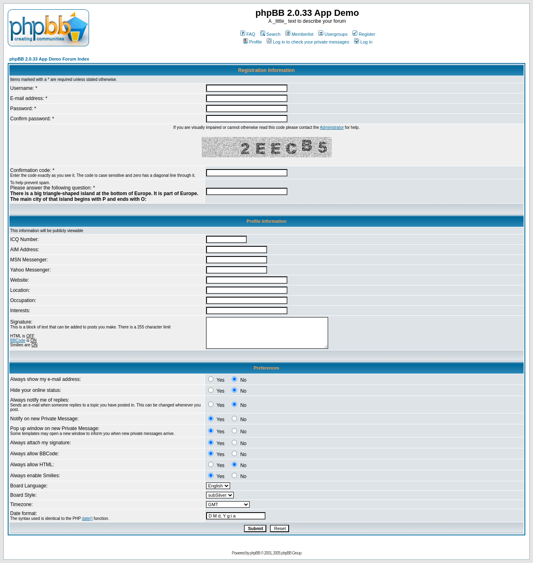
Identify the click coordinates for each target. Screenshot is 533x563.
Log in (363, 41)
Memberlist (299, 34)
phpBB (255, 553)
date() (87, 518)
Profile (252, 41)
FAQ (247, 34)
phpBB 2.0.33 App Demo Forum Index (49, 59)
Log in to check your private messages (308, 41)
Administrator (332, 127)
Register (363, 34)
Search (270, 34)
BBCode (17, 340)
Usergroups (333, 34)
